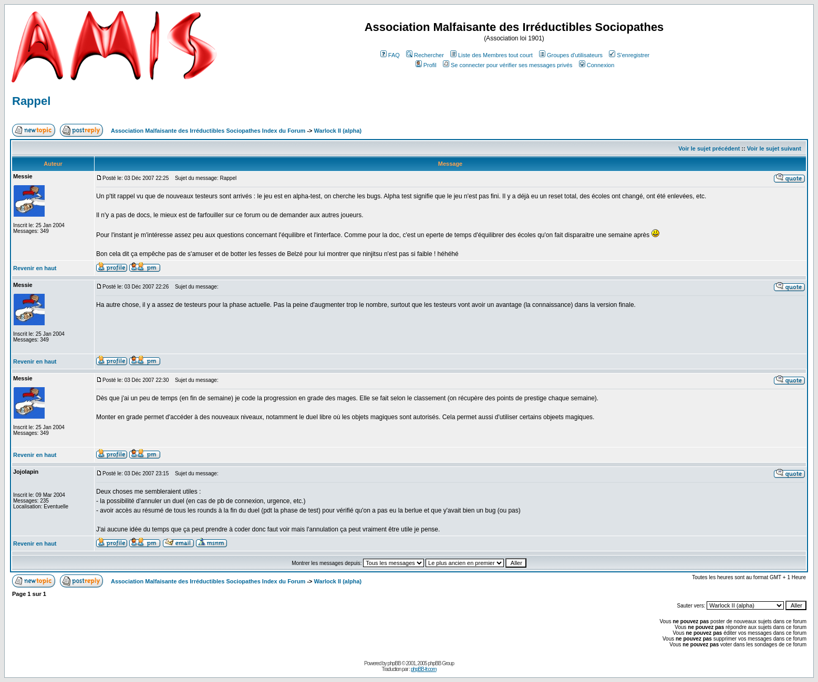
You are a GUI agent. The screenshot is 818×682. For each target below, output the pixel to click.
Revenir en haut (35, 268)
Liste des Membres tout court (491, 55)
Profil (426, 65)
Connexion (597, 65)
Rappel (31, 101)
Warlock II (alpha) (338, 130)
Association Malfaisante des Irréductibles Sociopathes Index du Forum (208, 130)
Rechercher (425, 55)
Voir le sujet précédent (709, 148)
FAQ (390, 55)
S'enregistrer (629, 55)
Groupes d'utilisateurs (571, 55)
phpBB (394, 663)
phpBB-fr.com (424, 669)
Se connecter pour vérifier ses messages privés (508, 65)
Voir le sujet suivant (774, 148)
